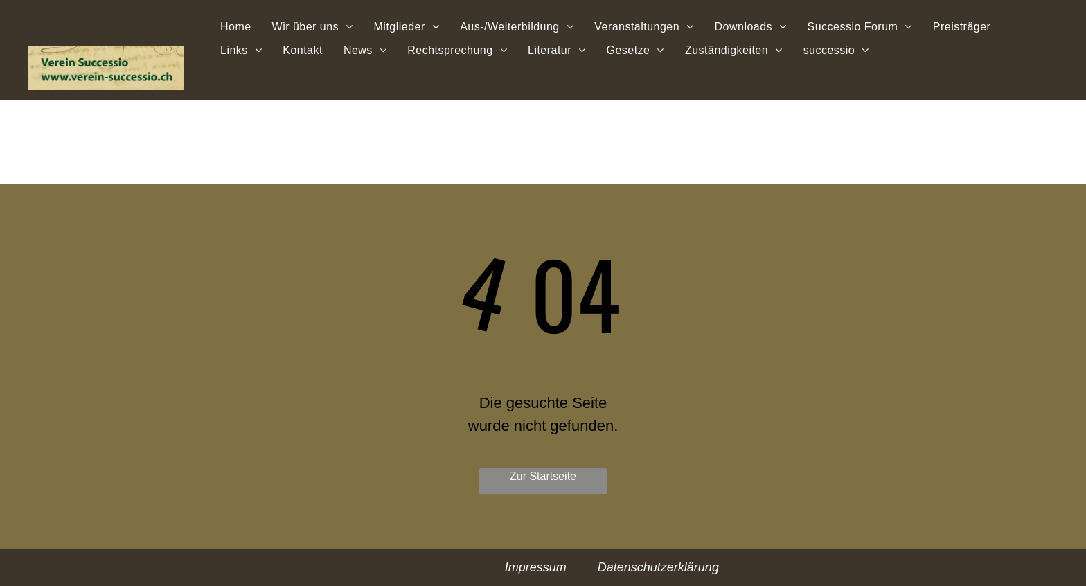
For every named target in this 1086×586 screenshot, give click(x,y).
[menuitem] (236, 26)
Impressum (536, 567)
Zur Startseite (543, 476)
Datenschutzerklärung (658, 567)
